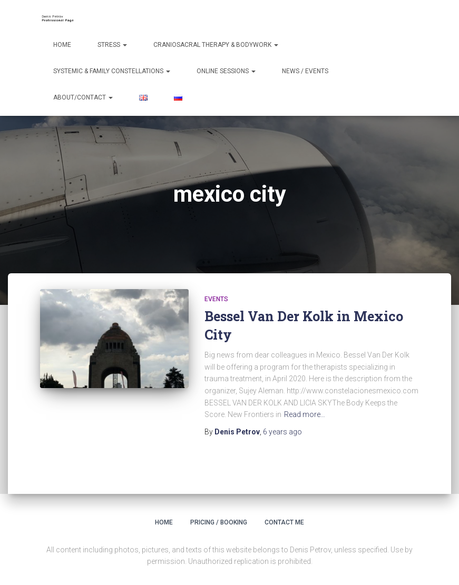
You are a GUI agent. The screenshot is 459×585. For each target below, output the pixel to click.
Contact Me (284, 522)
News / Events (305, 71)
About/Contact (83, 97)
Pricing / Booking (218, 522)
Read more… (304, 414)
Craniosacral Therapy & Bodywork (215, 44)
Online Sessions (226, 71)
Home (62, 44)
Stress (112, 44)
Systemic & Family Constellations (111, 71)
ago (282, 432)
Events (216, 299)
